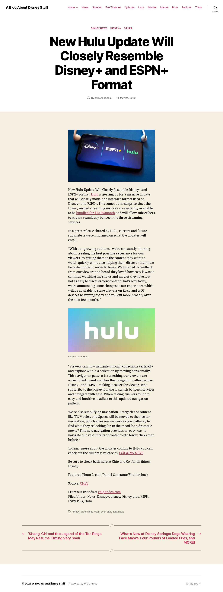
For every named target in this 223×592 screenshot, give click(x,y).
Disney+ (115, 28)
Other (128, 28)
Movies (152, 7)
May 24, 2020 (128, 97)
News (85, 7)
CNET (84, 484)
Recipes (186, 7)
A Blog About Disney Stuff (27, 7)
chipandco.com (103, 97)
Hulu (94, 194)
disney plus (87, 511)
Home (71, 7)
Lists (141, 7)
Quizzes (130, 7)
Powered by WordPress (83, 583)
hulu (114, 511)
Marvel (164, 7)
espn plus (106, 511)
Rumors (97, 7)
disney (75, 511)
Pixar (175, 7)
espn (97, 511)
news (121, 511)
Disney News (99, 28)
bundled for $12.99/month (95, 213)
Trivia (198, 7)
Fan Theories (113, 7)
